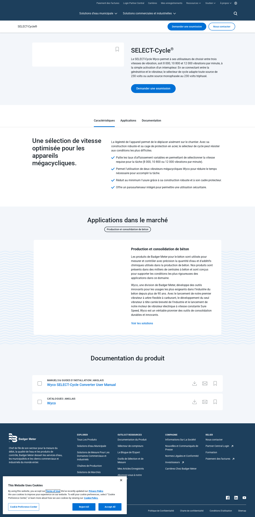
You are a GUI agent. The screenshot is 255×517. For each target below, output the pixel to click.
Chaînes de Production (89, 465)
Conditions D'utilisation (221, 511)
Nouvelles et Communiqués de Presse (181, 448)
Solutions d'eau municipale (96, 13)
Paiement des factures (218, 458)
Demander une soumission (187, 26)
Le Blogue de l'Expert (129, 452)
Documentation (151, 120)
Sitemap (242, 511)
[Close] (121, 480)
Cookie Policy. (91, 498)
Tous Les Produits (87, 439)
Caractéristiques (104, 120)
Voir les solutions (142, 323)
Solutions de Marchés (89, 472)
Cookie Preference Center (23, 506)
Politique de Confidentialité (161, 511)
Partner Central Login (217, 446)
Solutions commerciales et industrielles (147, 13)
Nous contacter (214, 439)
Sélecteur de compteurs (130, 446)
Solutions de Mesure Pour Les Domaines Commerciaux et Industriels (93, 456)
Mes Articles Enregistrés (131, 468)
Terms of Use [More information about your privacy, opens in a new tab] (53, 491)
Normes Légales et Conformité (182, 455)
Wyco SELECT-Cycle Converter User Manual (81, 385)
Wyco (51, 403)
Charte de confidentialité (191, 511)
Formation (211, 452)
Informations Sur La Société (180, 439)
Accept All (110, 506)
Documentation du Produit (132, 439)
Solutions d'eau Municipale (91, 446)
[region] (65, 495)
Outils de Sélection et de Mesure (130, 460)
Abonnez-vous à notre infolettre (130, 477)
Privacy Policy (96, 491)
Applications (128, 120)
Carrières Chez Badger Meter (181, 468)
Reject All (84, 506)
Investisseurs (172, 462)
